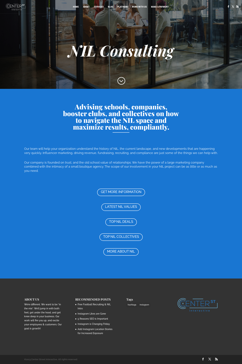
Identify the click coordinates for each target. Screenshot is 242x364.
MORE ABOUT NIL (121, 251)
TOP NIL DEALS (121, 222)
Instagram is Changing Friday (94, 324)
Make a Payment (160, 7)
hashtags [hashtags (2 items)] (132, 305)
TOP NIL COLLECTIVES (121, 237)
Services (99, 7)
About (86, 7)
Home (76, 7)
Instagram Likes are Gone (92, 313)
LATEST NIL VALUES (121, 207)
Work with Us (139, 7)
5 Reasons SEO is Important (93, 318)
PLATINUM (122, 7)
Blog (110, 7)
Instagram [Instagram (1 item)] (144, 305)
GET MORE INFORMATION (121, 192)
